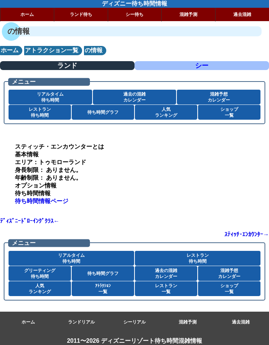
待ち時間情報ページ (41, 201)
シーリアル (134, 322)
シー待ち (134, 14)
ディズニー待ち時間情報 (134, 3)
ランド (67, 65)
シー (201, 65)
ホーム (27, 14)
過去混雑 (242, 14)
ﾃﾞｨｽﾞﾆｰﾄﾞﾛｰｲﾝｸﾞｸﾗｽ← (29, 221)
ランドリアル (81, 322)
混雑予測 (188, 14)
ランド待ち (81, 14)
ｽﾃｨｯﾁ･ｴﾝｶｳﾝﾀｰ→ (246, 234)
